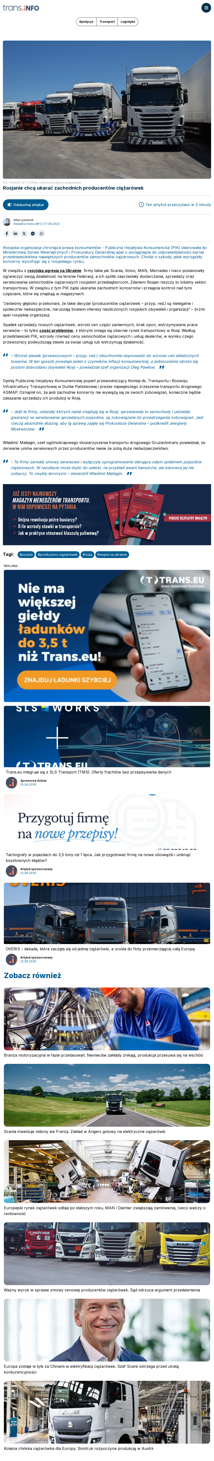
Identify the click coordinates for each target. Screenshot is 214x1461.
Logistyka (128, 21)
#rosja (87, 554)
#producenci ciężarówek (58, 554)
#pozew (26, 554)
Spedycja (86, 21)
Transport (107, 21)
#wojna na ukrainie (112, 554)
